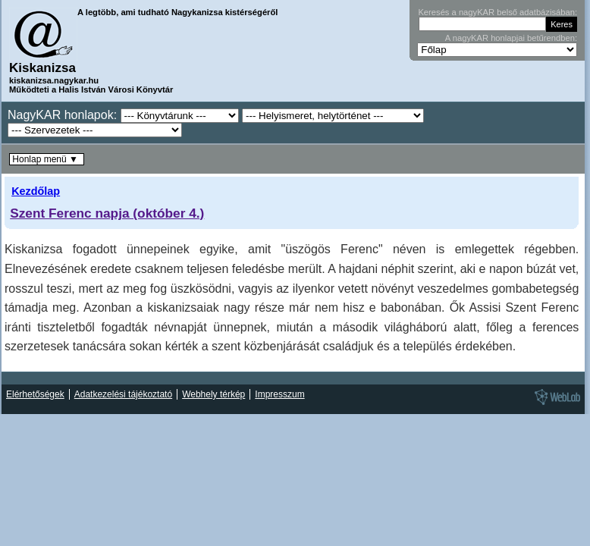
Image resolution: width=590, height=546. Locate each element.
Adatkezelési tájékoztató (123, 394)
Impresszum (279, 394)
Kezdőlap (35, 191)
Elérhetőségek (35, 394)
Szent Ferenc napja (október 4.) (107, 213)
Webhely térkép (213, 394)
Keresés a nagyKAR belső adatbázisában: (497, 12)
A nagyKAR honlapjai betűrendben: (511, 37)
